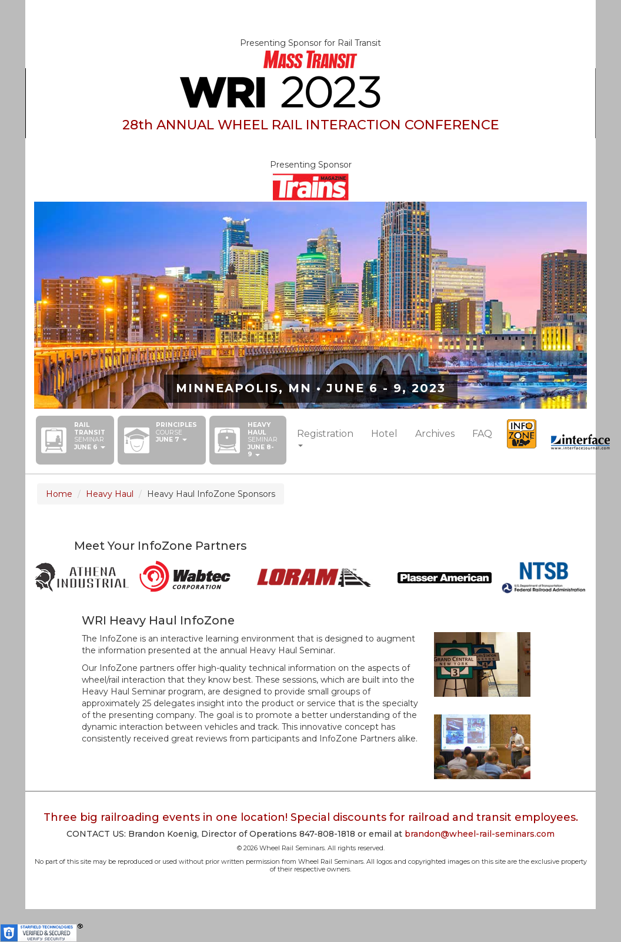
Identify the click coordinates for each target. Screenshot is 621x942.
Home (59, 494)
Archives (435, 433)
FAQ (482, 433)
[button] (89, 436)
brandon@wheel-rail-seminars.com (480, 834)
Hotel (384, 433)
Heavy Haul (109, 494)
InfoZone (521, 434)
